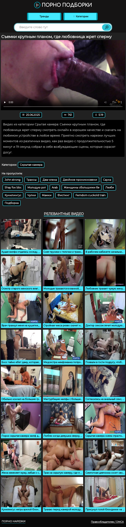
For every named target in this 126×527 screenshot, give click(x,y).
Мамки (47, 195)
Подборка (12, 203)
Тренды (44, 16)
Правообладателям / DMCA (107, 521)
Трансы (31, 179)
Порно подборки (63, 5)
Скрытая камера (31, 164)
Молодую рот (36, 187)
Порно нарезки (13, 521)
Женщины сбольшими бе (81, 187)
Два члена (49, 179)
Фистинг (63, 195)
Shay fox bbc (13, 187)
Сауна (107, 179)
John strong (13, 179)
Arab (55, 187)
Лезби (109, 187)
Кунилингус (13, 195)
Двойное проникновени (80, 179)
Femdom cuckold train (90, 195)
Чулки (31, 195)
